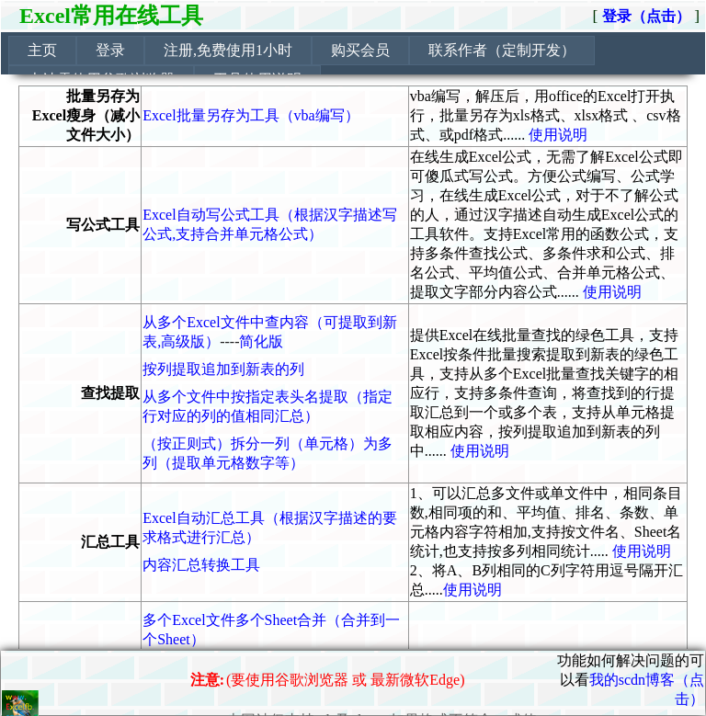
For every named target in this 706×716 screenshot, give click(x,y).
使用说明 (558, 134)
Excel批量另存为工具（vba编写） (250, 115)
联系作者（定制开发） (501, 50)
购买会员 (360, 50)
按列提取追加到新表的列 (223, 369)
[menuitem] (42, 50)
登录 (110, 50)
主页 (42, 50)
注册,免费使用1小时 (228, 50)
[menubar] (356, 65)
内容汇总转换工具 (201, 565)
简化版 (261, 341)
